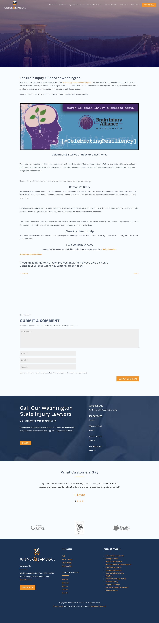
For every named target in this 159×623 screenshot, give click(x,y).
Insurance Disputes (113, 570)
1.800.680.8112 (96, 406)
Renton (65, 586)
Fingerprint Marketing (98, 606)
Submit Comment (128, 379)
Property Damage (113, 584)
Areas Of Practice (93, 5)
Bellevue (65, 583)
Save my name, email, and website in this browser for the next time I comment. (55, 373)
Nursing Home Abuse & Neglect (118, 564)
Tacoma (65, 589)
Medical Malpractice (114, 561)
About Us (123, 5)
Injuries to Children (76, 5)
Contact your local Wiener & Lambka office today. (51, 265)
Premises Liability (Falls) (116, 579)
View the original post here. (31, 254)
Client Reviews (26, 580)
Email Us (25, 443)
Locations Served (110, 5)
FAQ (63, 556)
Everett (64, 593)
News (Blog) (67, 563)
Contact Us (27, 587)
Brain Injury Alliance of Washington (77, 82)
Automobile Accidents (56, 5)
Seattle (65, 579)
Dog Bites (109, 576)
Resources (134, 5)
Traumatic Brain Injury (115, 573)
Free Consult (149, 5)
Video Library (67, 559)
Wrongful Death (112, 559)
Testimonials (67, 566)
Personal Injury (112, 582)
